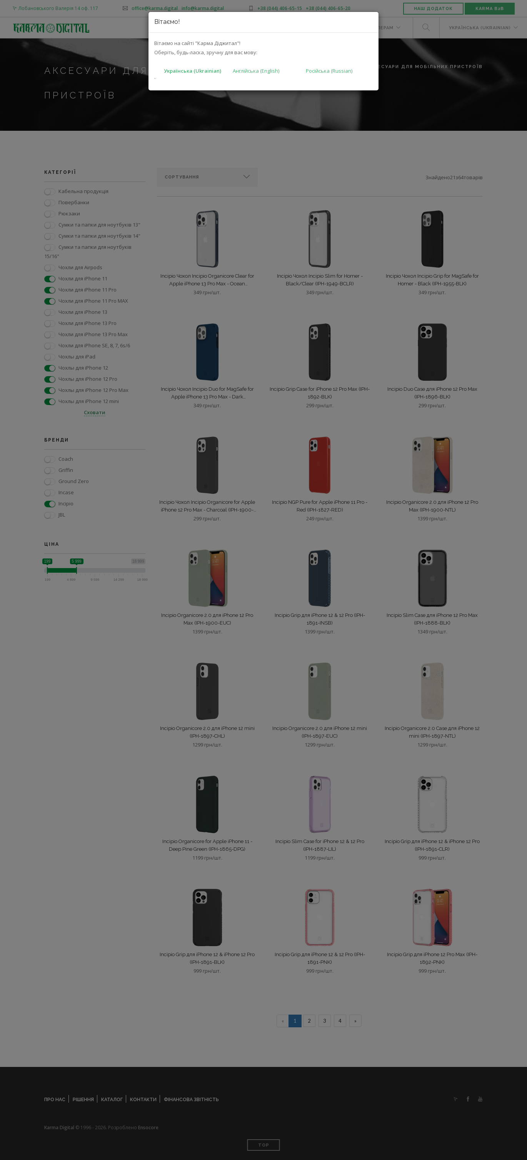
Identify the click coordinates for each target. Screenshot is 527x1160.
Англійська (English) (256, 70)
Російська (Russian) (329, 70)
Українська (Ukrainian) (192, 70)
